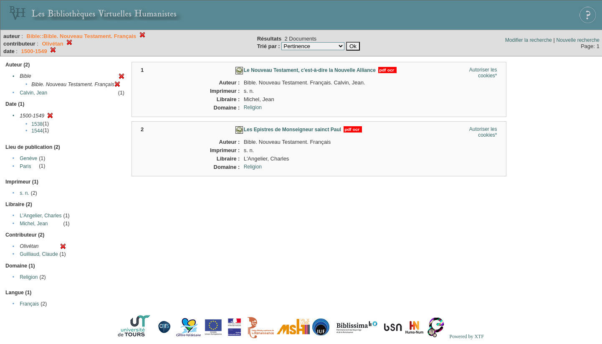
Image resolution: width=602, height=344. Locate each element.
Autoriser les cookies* (483, 73)
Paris (25, 166)
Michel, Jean (34, 224)
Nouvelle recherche (577, 40)
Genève (28, 158)
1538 (37, 124)
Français (29, 304)
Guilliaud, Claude (39, 254)
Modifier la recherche (528, 40)
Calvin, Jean (33, 93)
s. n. (24, 193)
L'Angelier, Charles (40, 216)
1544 (37, 131)
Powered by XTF (466, 336)
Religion (29, 277)
